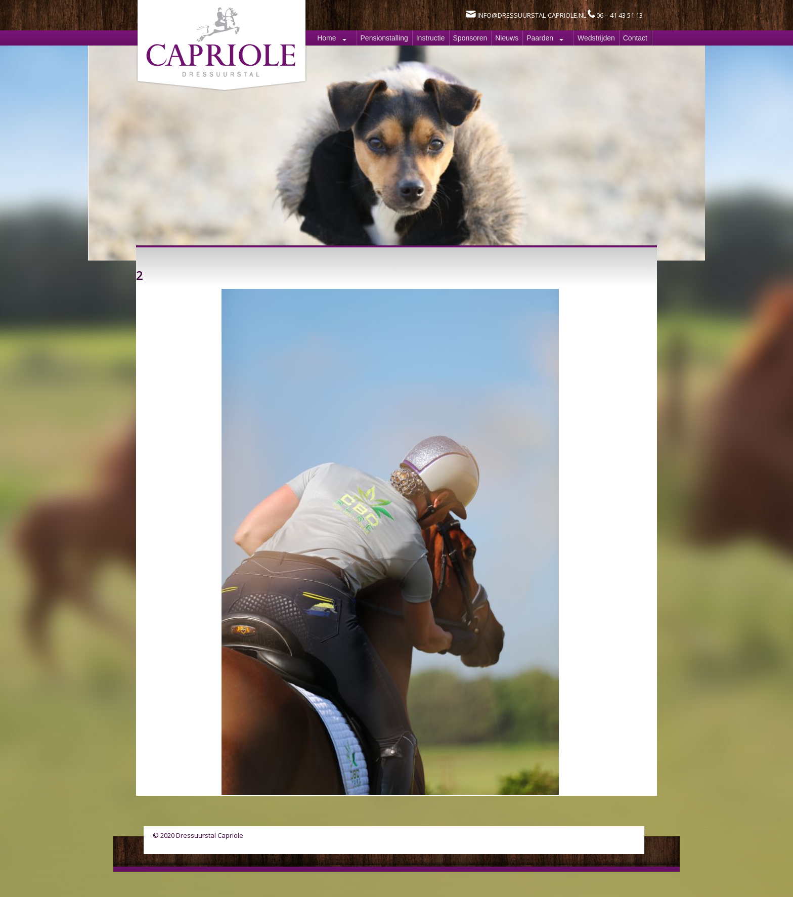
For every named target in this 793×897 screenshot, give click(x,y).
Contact (635, 38)
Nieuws (506, 38)
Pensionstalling (384, 38)
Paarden (539, 38)
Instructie (430, 38)
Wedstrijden (596, 38)
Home (326, 38)
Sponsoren (470, 38)
